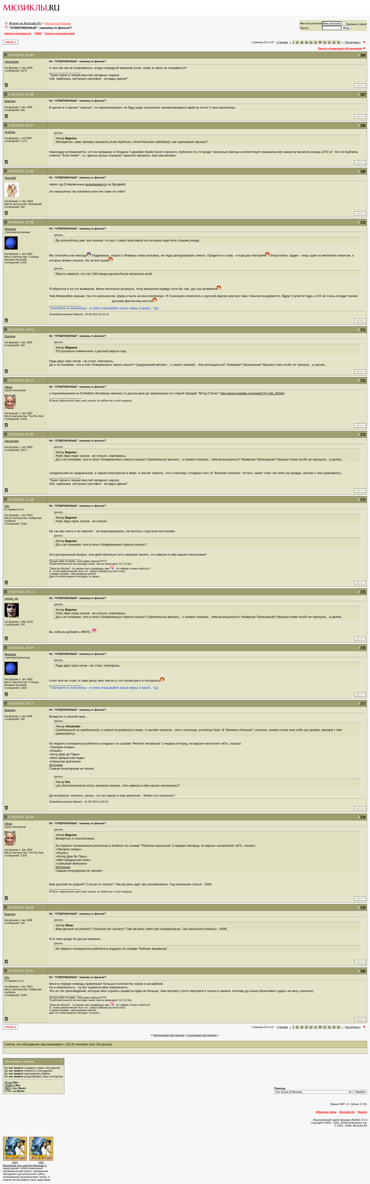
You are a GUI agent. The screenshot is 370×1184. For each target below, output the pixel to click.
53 (324, 42)
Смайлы (10, 1085)
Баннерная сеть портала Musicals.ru (25, 1165)
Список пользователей (59, 33)
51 (315, 42)
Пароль (304, 27)
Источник (56, 765)
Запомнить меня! (354, 24)
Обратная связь (326, 1112)
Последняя (352, 42)
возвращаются (96, 184)
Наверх (362, 1112)
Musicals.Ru (347, 1112)
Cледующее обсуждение (202, 1035)
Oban (8, 387)
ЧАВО (38, 33)
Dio (7, 506)
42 (297, 42)
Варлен (10, 101)
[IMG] (8, 1088)
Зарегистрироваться (17, 33)
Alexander (12, 61)
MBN (15, 1162)
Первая (282, 42)
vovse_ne (11, 598)
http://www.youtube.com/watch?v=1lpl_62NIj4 (252, 393)
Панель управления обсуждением (340, 48)
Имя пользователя (311, 23)
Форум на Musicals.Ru (25, 23)
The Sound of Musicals (57, 23)
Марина (10, 229)
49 (306, 42)
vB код (8, 1082)
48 (301, 42)
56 (338, 42)
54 (329, 42)
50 (310, 42)
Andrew (10, 132)
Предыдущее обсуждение (169, 1035)
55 (334, 42)
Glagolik (10, 178)
